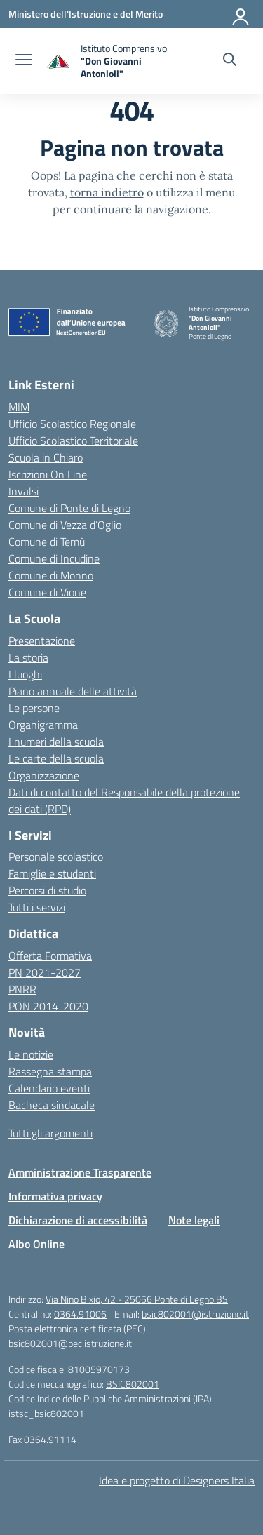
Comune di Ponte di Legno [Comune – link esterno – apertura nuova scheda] (69, 508)
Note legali (194, 1220)
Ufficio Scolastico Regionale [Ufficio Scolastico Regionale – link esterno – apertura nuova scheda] (72, 423)
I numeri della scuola (56, 741)
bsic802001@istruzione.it (195, 1313)
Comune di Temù (46, 541)
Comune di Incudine (54, 558)
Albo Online (36, 1243)
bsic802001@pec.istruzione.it (70, 1343)
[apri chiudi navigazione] (23, 61)
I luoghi (25, 674)
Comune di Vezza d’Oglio (64, 524)
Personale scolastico (55, 856)
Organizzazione (43, 775)
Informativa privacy (55, 1196)
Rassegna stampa (50, 1071)
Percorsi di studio (47, 890)
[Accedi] (241, 14)
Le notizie (30, 1054)
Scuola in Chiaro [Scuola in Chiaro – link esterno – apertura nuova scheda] (45, 457)
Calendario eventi (49, 1088)
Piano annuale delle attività (72, 691)
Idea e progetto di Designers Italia (177, 1480)
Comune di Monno (50, 575)
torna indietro (107, 192)
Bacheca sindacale (51, 1105)
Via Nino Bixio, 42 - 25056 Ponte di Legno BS (137, 1299)
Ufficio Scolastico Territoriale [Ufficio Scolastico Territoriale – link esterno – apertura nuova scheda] (73, 440)
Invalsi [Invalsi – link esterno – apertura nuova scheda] (23, 491)
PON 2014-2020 (48, 1006)
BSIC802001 (132, 1383)
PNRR (22, 989)
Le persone (34, 707)
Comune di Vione (47, 592)
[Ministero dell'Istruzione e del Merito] (85, 13)
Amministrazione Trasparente (79, 1172)
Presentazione (41, 640)
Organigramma (43, 724)
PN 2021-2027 (44, 972)
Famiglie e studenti (52, 873)
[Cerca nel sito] (230, 61)
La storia (28, 657)
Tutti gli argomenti (50, 1133)
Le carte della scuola (56, 758)
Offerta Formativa (50, 955)
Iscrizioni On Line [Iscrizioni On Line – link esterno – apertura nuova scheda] (47, 474)
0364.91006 (80, 1313)
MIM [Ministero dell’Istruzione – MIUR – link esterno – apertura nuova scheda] (18, 406)
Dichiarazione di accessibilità (77, 1220)
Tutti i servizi (36, 907)
